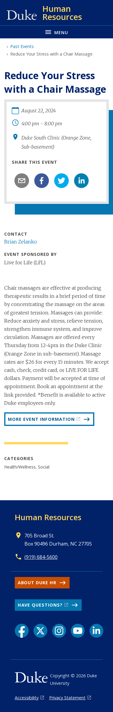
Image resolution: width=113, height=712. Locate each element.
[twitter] (61, 180)
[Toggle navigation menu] (56, 31)
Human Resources (48, 517)
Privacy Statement (67, 698)
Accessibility (27, 698)
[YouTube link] (78, 631)
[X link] (40, 631)
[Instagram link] (59, 631)
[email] (21, 180)
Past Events (22, 46)
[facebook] (41, 180)
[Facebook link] (22, 631)
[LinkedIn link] (96, 631)
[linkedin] (81, 180)
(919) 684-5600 (41, 557)
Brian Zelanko (20, 242)
